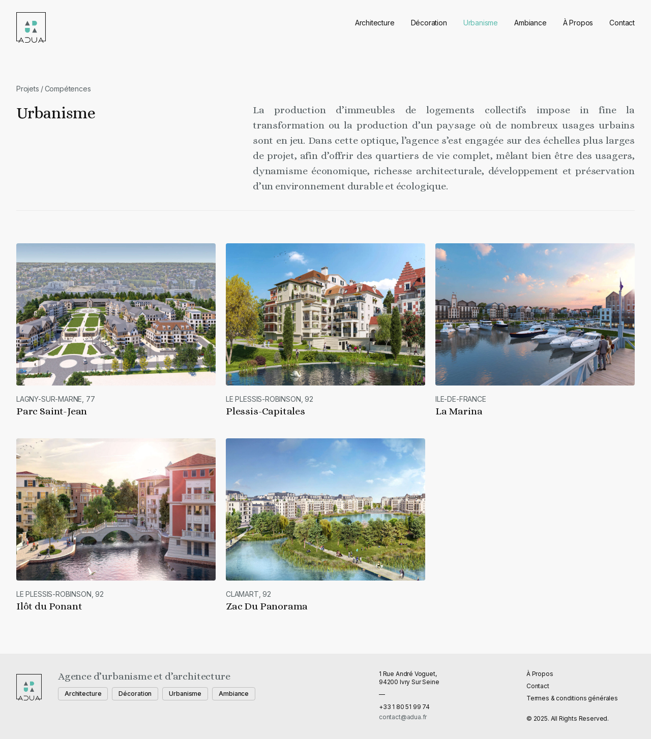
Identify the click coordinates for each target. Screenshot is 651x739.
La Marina (458, 411)
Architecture (375, 22)
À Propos (578, 22)
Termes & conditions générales (572, 698)
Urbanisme (480, 22)
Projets (27, 88)
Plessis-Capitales (265, 411)
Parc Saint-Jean (51, 411)
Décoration (429, 22)
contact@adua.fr (403, 717)
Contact (622, 22)
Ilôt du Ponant (49, 606)
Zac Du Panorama (267, 606)
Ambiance (530, 22)
